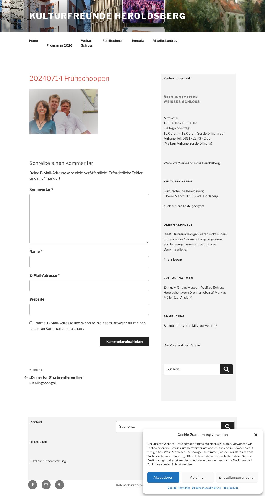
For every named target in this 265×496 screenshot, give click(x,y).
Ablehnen (198, 477)
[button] (256, 435)
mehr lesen (173, 259)
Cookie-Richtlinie (179, 487)
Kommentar (41, 189)
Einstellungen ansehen (237, 477)
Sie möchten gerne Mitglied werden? (190, 325)
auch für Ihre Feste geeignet (184, 206)
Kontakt (138, 40)
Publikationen (112, 40)
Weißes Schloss (87, 43)
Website (36, 299)
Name (35, 251)
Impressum (230, 487)
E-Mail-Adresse (44, 275)
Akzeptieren (163, 477)
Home (33, 40)
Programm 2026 (59, 45)
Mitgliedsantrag (165, 40)
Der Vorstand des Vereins (182, 345)
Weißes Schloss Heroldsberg (199, 163)
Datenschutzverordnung (48, 461)
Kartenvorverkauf (177, 78)
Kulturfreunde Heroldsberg (107, 16)
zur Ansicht (183, 297)
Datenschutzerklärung (206, 487)
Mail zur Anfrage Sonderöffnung (188, 143)
